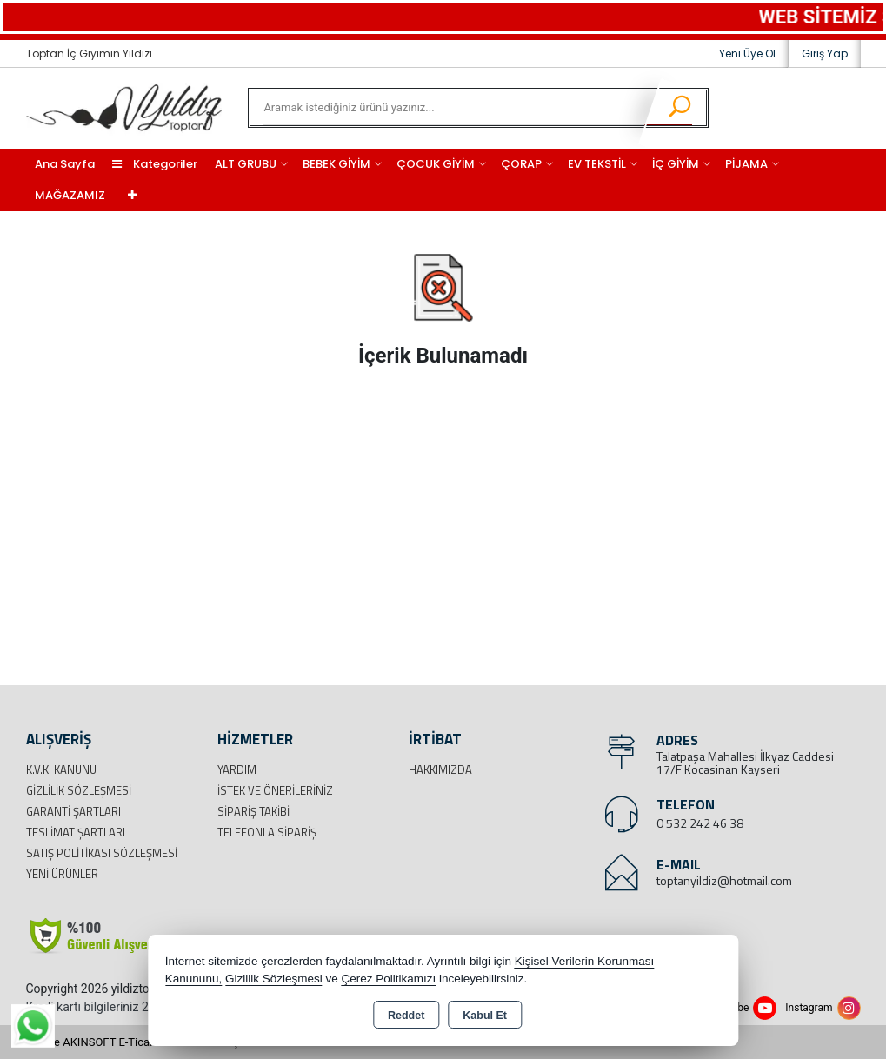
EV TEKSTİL (597, 164)
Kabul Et (485, 1015)
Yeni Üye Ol (747, 53)
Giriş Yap (825, 53)
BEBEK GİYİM (336, 164)
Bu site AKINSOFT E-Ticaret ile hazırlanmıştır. (138, 1042)
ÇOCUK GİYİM (435, 164)
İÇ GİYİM (675, 164)
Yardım (236, 769)
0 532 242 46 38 (699, 823)
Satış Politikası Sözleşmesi (101, 853)
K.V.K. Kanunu (61, 769)
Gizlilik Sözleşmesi (78, 790)
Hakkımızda (440, 769)
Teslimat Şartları (75, 832)
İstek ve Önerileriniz (275, 790)
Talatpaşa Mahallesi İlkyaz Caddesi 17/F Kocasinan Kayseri (745, 762)
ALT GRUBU (245, 164)
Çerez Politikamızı (388, 978)
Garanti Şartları (73, 811)
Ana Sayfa (65, 164)
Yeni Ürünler (62, 873)
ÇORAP (521, 164)
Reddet (406, 1015)
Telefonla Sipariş (266, 832)
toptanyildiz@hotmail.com (724, 880)
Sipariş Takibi (253, 811)
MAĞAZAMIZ (70, 195)
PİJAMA (746, 164)
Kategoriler (154, 164)
